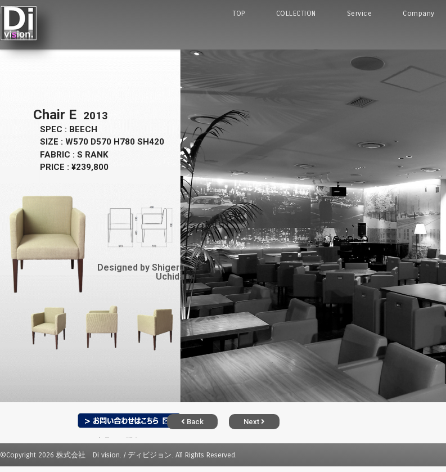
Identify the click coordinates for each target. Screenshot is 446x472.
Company (419, 13)
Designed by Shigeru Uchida (140, 272)
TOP (238, 13)
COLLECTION (296, 13)
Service (359, 13)
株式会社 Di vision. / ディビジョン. (114, 455)
